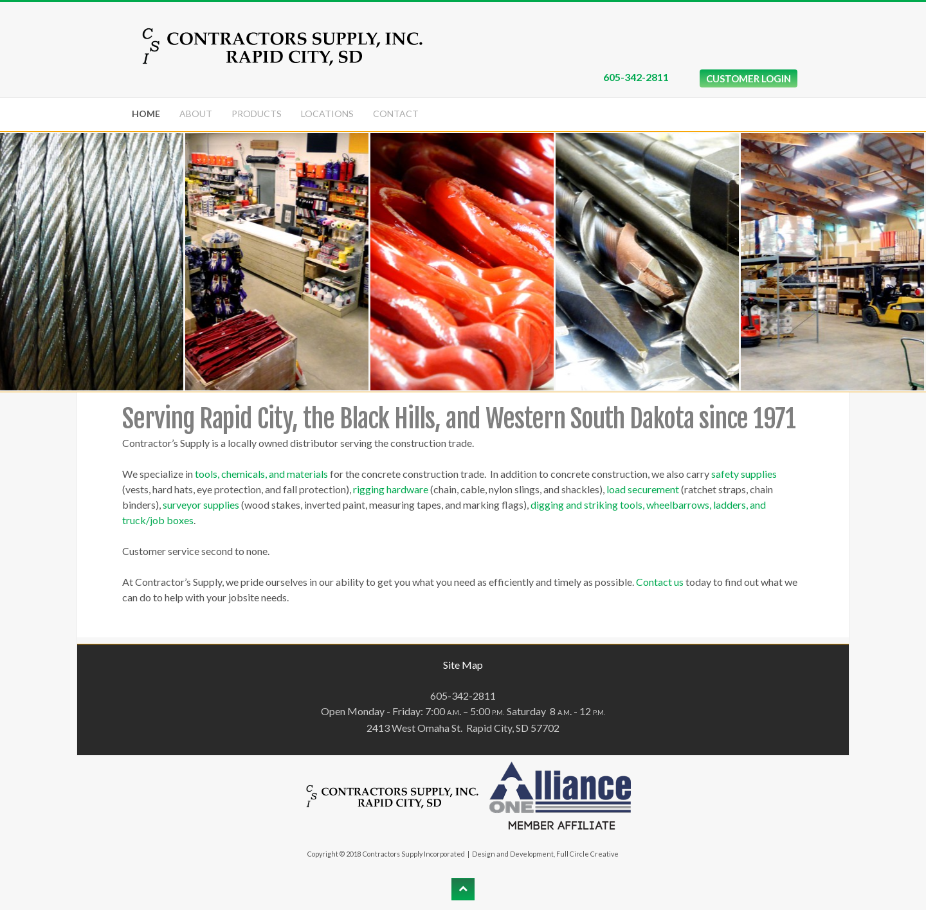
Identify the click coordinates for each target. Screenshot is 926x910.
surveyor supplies (201, 504)
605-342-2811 (636, 77)
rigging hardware (390, 489)
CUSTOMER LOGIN (748, 78)
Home (146, 113)
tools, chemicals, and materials (261, 474)
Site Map (463, 665)
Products (257, 113)
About (195, 113)
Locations (327, 113)
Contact (396, 113)
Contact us (660, 582)
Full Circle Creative (587, 854)
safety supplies (744, 474)
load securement (642, 489)
